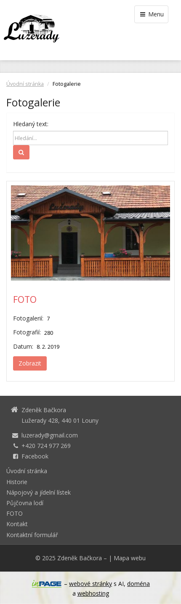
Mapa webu (130, 558)
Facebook (34, 456)
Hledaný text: (30, 124)
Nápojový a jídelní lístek (38, 492)
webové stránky (90, 584)
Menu (151, 14)
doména (138, 584)
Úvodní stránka (25, 83)
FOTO (25, 299)
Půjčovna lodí (24, 503)
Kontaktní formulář (32, 535)
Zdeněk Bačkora (79, 558)
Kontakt (17, 524)
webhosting (93, 593)
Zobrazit (30, 363)
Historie (16, 482)
